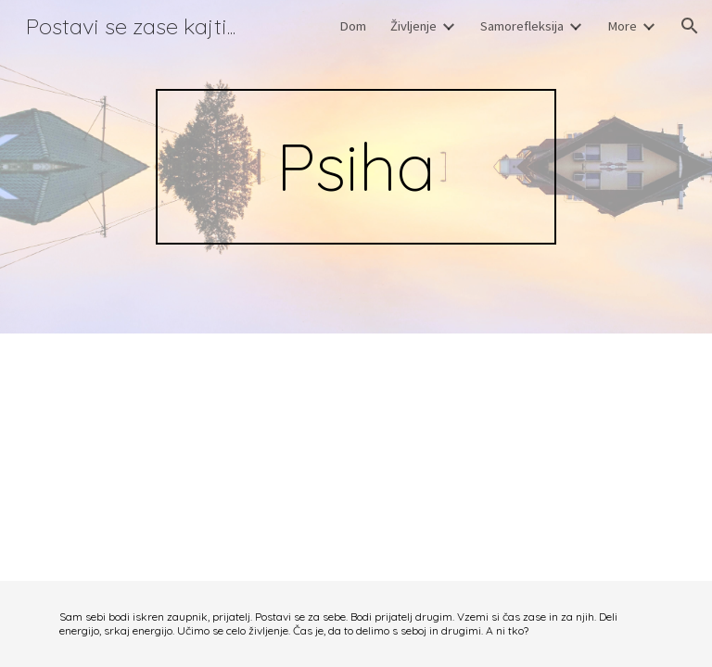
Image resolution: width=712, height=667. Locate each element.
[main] (355, 167)
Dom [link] (352, 26)
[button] (690, 26)
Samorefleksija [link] (522, 26)
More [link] (622, 26)
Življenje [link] (413, 26)
